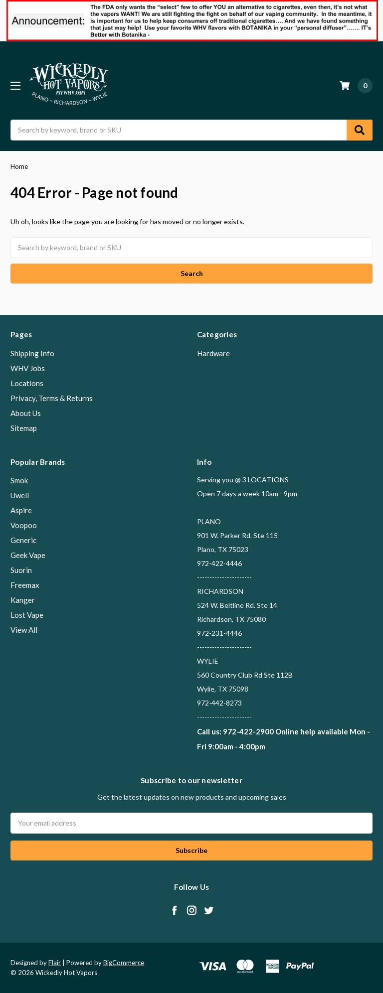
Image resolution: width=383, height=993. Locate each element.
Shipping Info (32, 353)
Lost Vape (26, 614)
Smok (19, 480)
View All (23, 629)
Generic (23, 540)
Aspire (21, 510)
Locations (26, 383)
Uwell (19, 495)
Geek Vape (27, 555)
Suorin (21, 570)
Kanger (22, 599)
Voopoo (23, 525)
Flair (54, 963)
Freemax (24, 584)
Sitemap (23, 428)
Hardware (213, 353)
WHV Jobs (27, 368)
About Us (25, 413)
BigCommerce (123, 963)
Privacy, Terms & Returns (51, 398)
